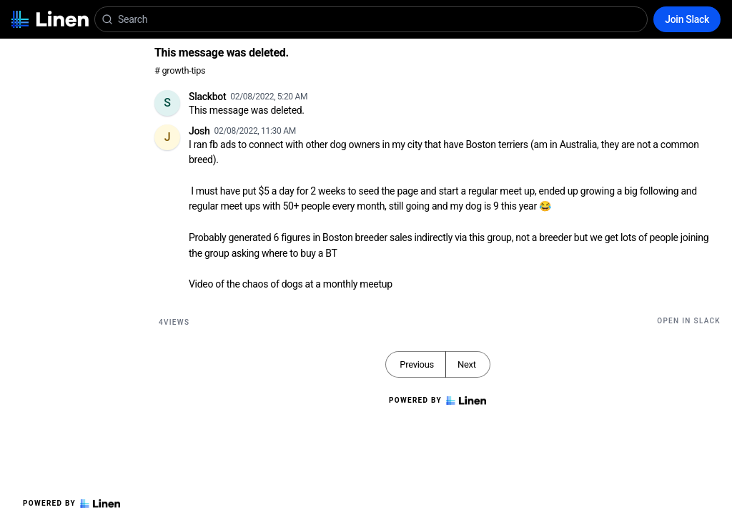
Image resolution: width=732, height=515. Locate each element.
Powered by (71, 503)
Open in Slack (689, 321)
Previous (417, 364)
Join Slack (687, 19)
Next (467, 364)
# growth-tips (179, 70)
